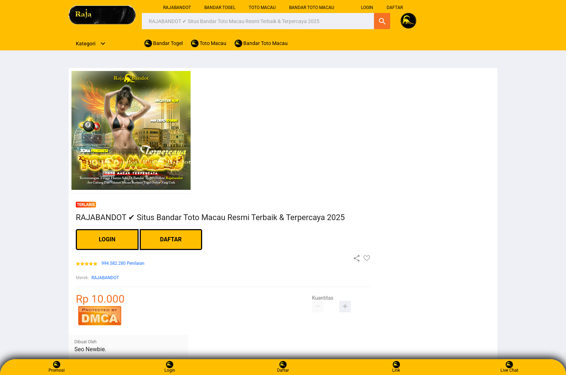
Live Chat (509, 367)
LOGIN (107, 239)
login (367, 7)
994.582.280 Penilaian (122, 263)
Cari (382, 21)
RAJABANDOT (177, 7)
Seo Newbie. (90, 349)
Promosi (56, 367)
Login (170, 367)
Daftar (283, 367)
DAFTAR (395, 7)
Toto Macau (262, 7)
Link (396, 367)
